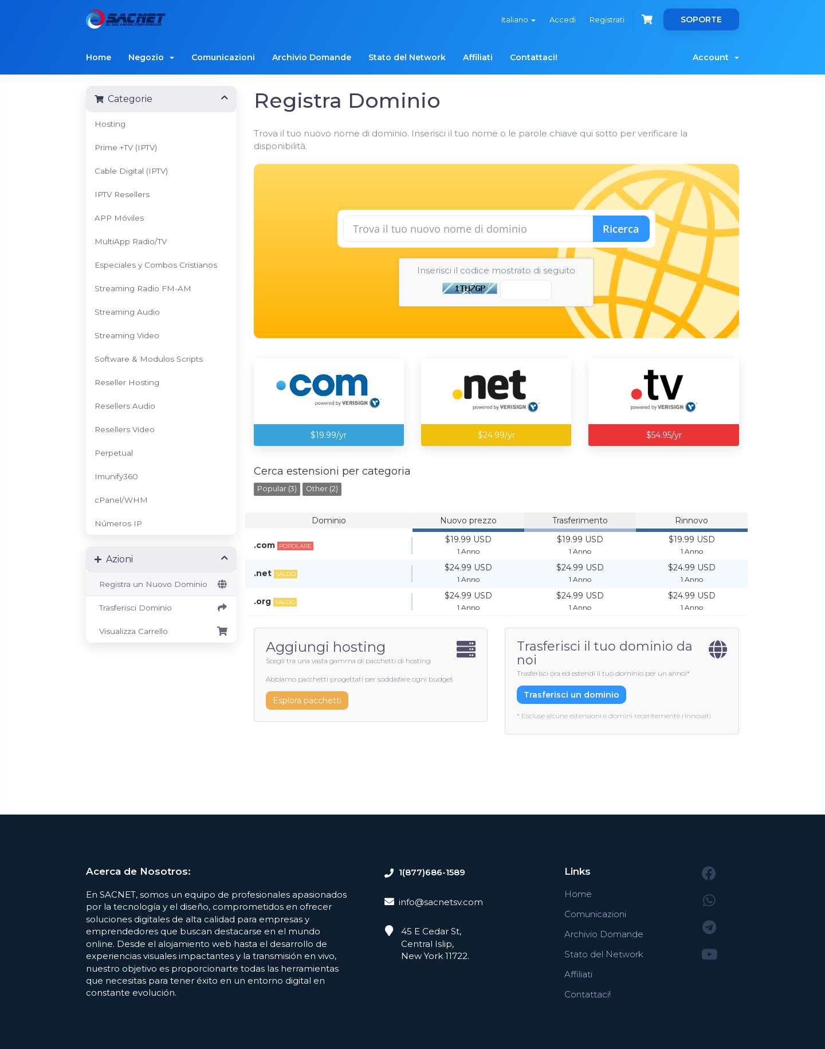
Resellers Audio (125, 405)
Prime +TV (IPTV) (126, 147)
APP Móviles (119, 217)
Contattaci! (533, 57)
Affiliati (478, 57)
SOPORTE (701, 19)
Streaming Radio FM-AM (143, 288)
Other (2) (322, 488)
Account (716, 57)
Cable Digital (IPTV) (131, 170)
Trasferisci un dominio (571, 695)
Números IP (118, 523)
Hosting (110, 123)
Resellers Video (125, 429)
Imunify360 (116, 476)
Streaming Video (127, 335)
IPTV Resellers (122, 194)
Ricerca (621, 229)
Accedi (562, 19)
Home (98, 57)
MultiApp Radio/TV (131, 241)
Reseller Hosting (127, 382)
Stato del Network (407, 57)
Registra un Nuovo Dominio (161, 584)
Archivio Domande (311, 57)
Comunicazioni (223, 57)
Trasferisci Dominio (161, 607)
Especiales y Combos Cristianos (156, 264)
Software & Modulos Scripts (149, 358)
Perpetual (114, 452)
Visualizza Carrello (161, 631)
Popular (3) (277, 488)
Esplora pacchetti (307, 700)
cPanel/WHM (121, 499)
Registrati (607, 19)
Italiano (518, 19)
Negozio (151, 57)
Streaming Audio (127, 311)
